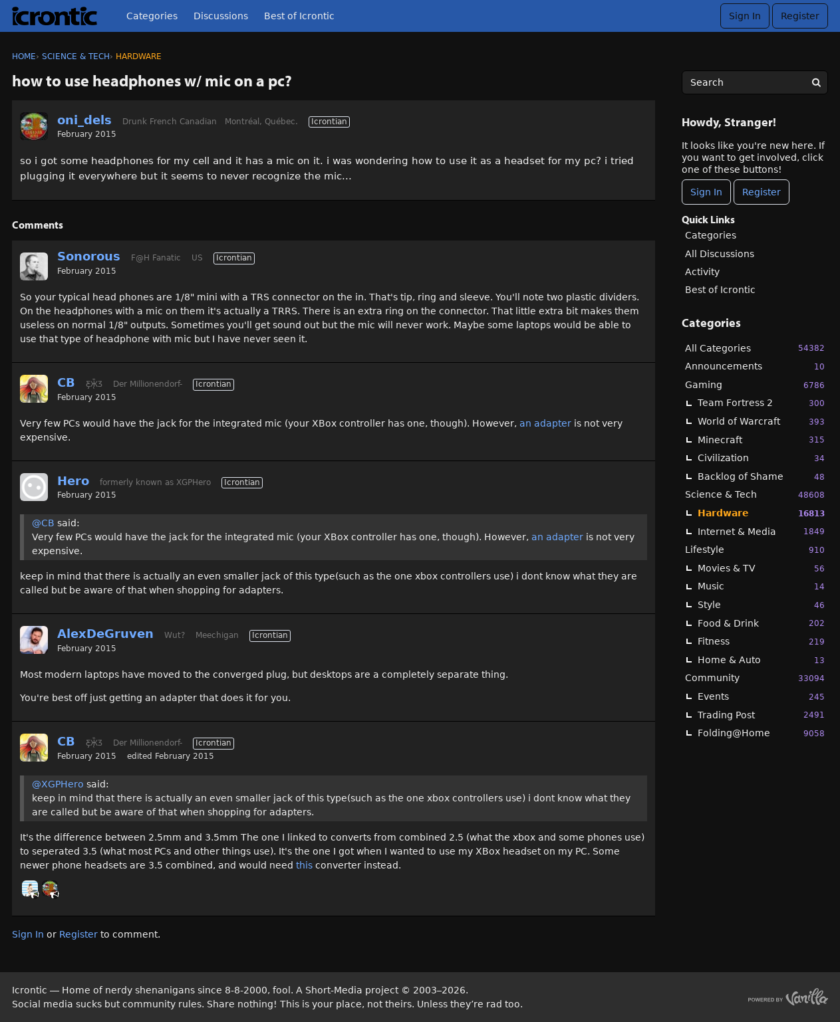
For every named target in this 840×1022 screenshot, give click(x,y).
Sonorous (88, 256)
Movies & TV (761, 568)
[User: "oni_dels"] (34, 126)
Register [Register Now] (761, 192)
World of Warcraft (761, 421)
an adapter (545, 423)
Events (761, 696)
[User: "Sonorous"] (34, 266)
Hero (73, 481)
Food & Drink (761, 623)
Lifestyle (755, 550)
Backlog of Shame (761, 476)
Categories (152, 16)
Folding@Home (761, 733)
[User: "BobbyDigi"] (30, 888)
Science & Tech (755, 494)
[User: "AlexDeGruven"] (34, 640)
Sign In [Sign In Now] (706, 192)
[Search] (816, 82)
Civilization (761, 458)
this (305, 865)
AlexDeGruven (105, 634)
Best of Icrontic (299, 16)
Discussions (221, 16)
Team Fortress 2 (761, 403)
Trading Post (761, 714)
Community (755, 678)
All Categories (755, 348)
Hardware (761, 513)
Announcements (755, 366)
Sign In (745, 16)
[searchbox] (755, 82)
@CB (43, 523)
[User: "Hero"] (34, 487)
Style (761, 605)
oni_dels (84, 120)
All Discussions (719, 254)
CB (66, 382)
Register (800, 16)
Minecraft (761, 439)
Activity (702, 271)
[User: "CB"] (34, 389)
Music (761, 586)
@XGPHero (58, 784)
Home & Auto (761, 660)
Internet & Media (761, 531)
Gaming (755, 385)
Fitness (761, 641)
